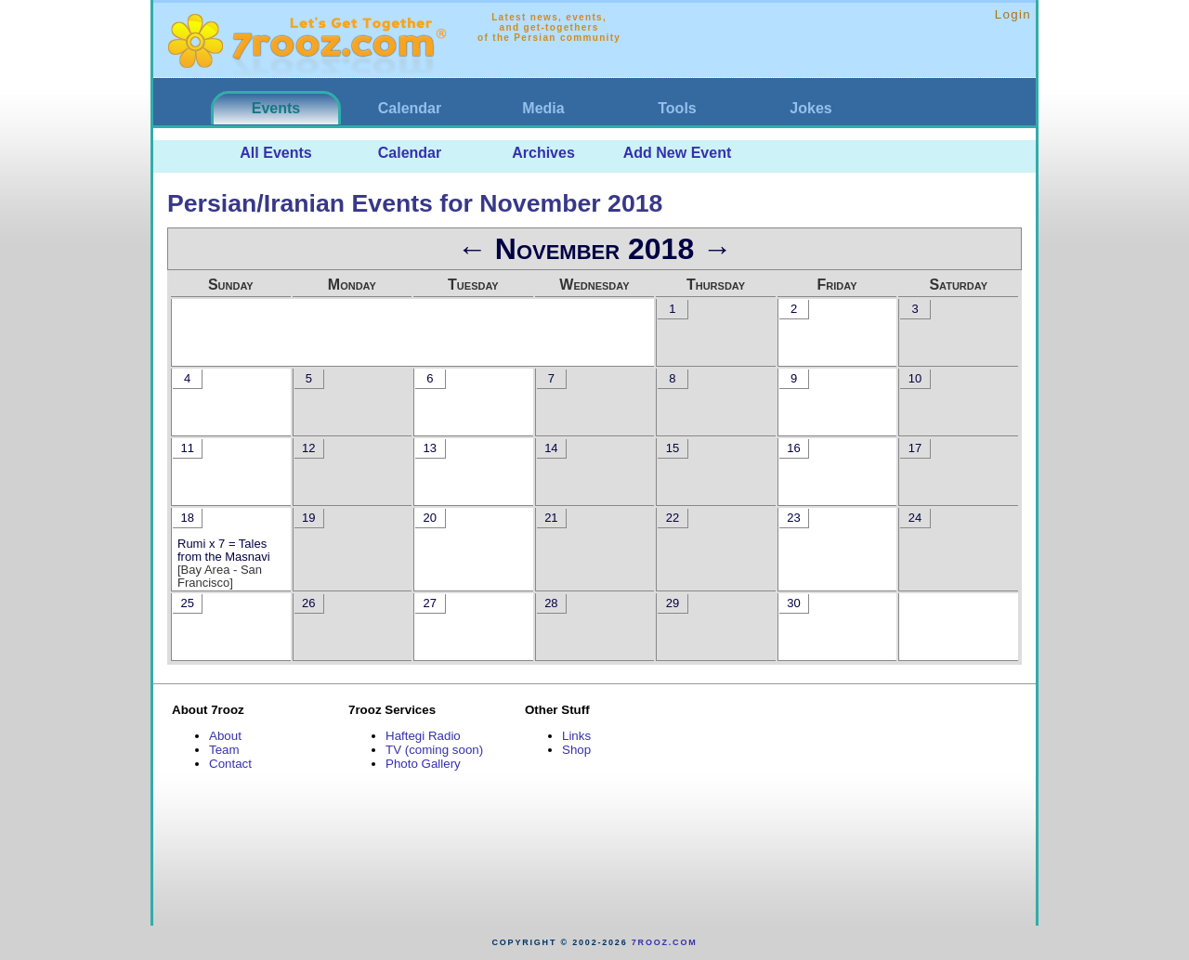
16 (793, 448)
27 (430, 603)
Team (224, 750)
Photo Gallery (423, 764)
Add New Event (677, 153)
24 (914, 518)
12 (308, 448)
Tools (677, 108)
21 (550, 518)
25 (186, 603)
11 (186, 448)
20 (430, 518)
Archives (543, 153)
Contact (230, 764)
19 (308, 518)
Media (543, 108)
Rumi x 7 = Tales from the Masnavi (223, 550)
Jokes (810, 108)
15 (672, 448)
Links (576, 736)
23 (793, 518)
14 (550, 448)
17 (914, 448)
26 (308, 603)
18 (186, 518)
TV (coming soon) (434, 750)
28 (550, 603)
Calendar (409, 108)
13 (430, 448)
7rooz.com (665, 942)
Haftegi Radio (423, 736)
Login (1013, 14)
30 (793, 603)
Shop (576, 750)
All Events (275, 153)
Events (276, 108)
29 (672, 603)
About (225, 736)
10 (914, 378)
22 (672, 518)
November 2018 (594, 249)
